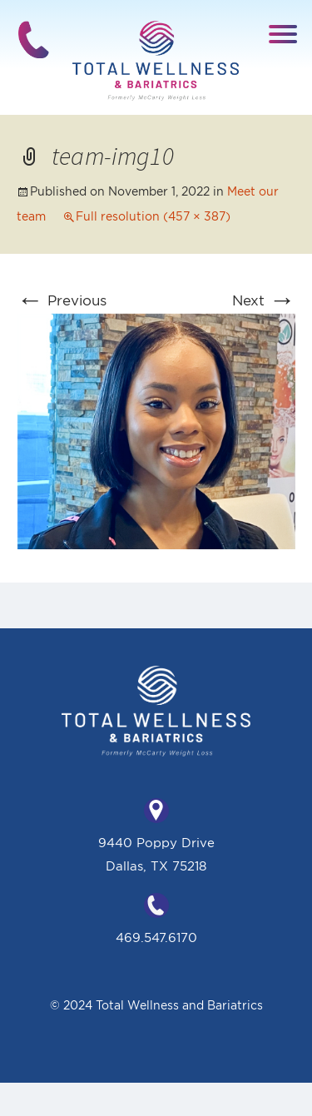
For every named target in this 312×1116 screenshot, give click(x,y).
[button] (284, 33)
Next (263, 300)
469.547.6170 (156, 937)
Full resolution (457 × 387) (153, 216)
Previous (61, 300)
